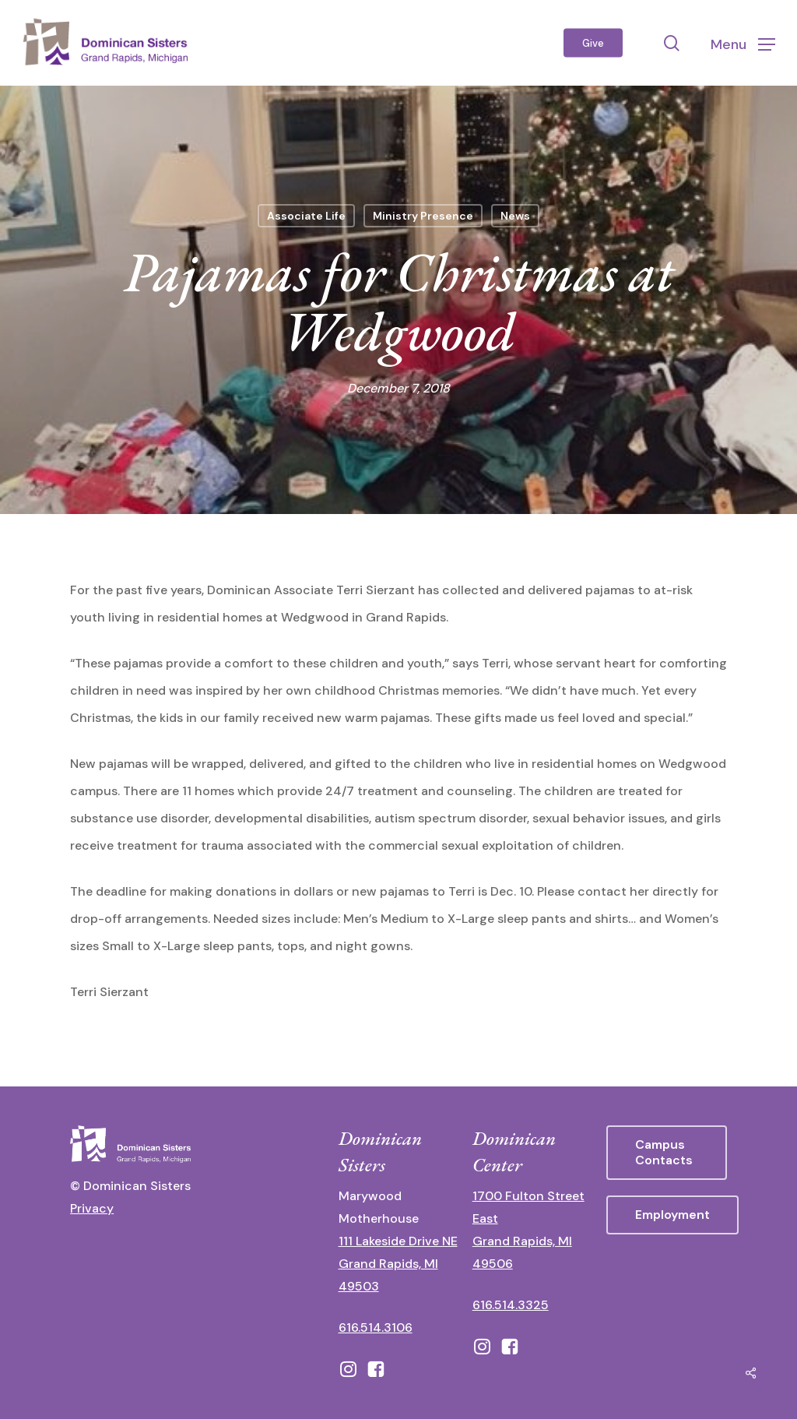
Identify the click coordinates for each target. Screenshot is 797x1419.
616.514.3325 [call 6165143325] (510, 1305)
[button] (743, 43)
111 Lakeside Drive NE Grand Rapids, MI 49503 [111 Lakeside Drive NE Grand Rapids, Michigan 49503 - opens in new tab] (398, 1263)
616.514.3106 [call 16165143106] (376, 1327)
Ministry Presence (423, 216)
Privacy (92, 1208)
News (515, 216)
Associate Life (306, 216)
